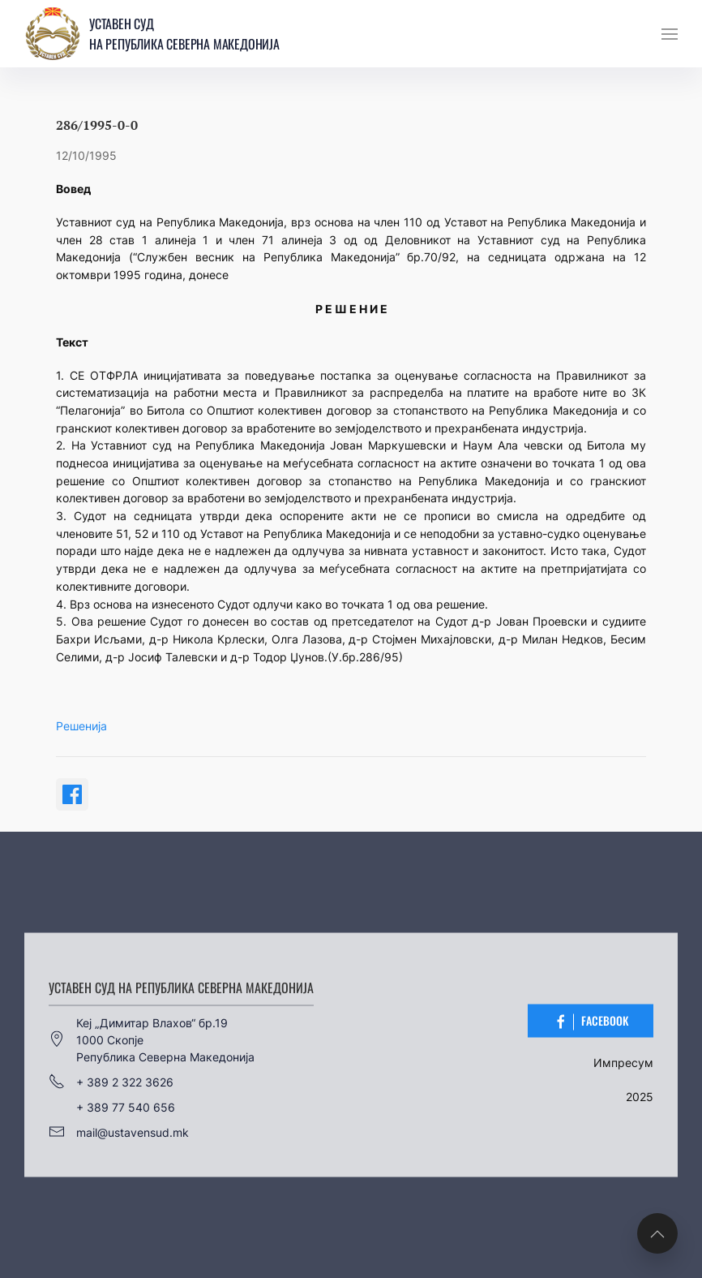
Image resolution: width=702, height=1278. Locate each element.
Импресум (623, 1062)
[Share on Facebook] (72, 794)
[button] (669, 34)
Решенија (81, 726)
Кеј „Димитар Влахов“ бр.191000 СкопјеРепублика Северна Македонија (152, 1039)
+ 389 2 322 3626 (111, 1082)
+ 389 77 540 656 (125, 1106)
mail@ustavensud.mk (119, 1132)
